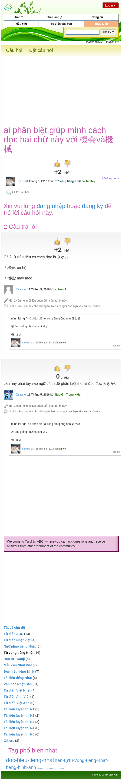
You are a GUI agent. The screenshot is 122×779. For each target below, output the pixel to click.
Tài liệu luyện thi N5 (19, 734)
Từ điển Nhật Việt (17, 640)
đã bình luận (28, 342)
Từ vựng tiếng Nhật (68, 181)
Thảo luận (101, 23)
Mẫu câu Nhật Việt (18, 665)
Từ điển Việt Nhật (17, 690)
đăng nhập (51, 205)
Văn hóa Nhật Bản (18, 684)
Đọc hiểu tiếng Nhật (19, 671)
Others (9, 740)
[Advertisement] (61, 88)
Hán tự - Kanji (14, 659)
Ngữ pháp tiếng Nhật (20, 646)
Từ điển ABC (13, 634)
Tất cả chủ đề (14, 627)
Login (110, 5)
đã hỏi (22, 181)
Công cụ (97, 17)
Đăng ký (112, 42)
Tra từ (18, 17)
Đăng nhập (94, 42)
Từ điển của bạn (61, 23)
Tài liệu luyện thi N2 (19, 715)
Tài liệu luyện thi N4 (19, 728)
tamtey (90, 181)
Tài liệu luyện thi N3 (19, 722)
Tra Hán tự (54, 17)
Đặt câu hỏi (41, 50)
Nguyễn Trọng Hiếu (67, 394)
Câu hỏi (14, 50)
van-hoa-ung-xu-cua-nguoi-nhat (50, 768)
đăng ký (92, 205)
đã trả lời (21, 289)
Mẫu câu (21, 23)
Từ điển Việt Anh (17, 703)
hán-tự (62, 760)
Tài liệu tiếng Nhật (18, 678)
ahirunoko (61, 289)
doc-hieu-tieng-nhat (30, 760)
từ (64, 768)
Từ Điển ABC (112, 774)
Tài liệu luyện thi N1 (19, 709)
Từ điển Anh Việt (17, 696)
